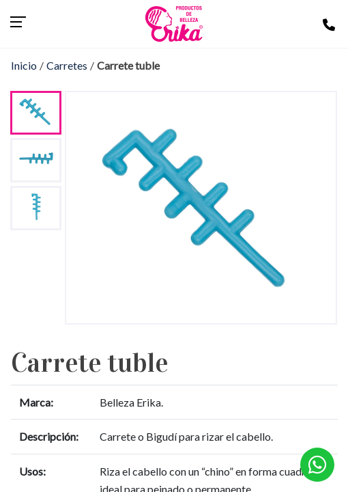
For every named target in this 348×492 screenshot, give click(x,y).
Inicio (24, 65)
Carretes (66, 65)
